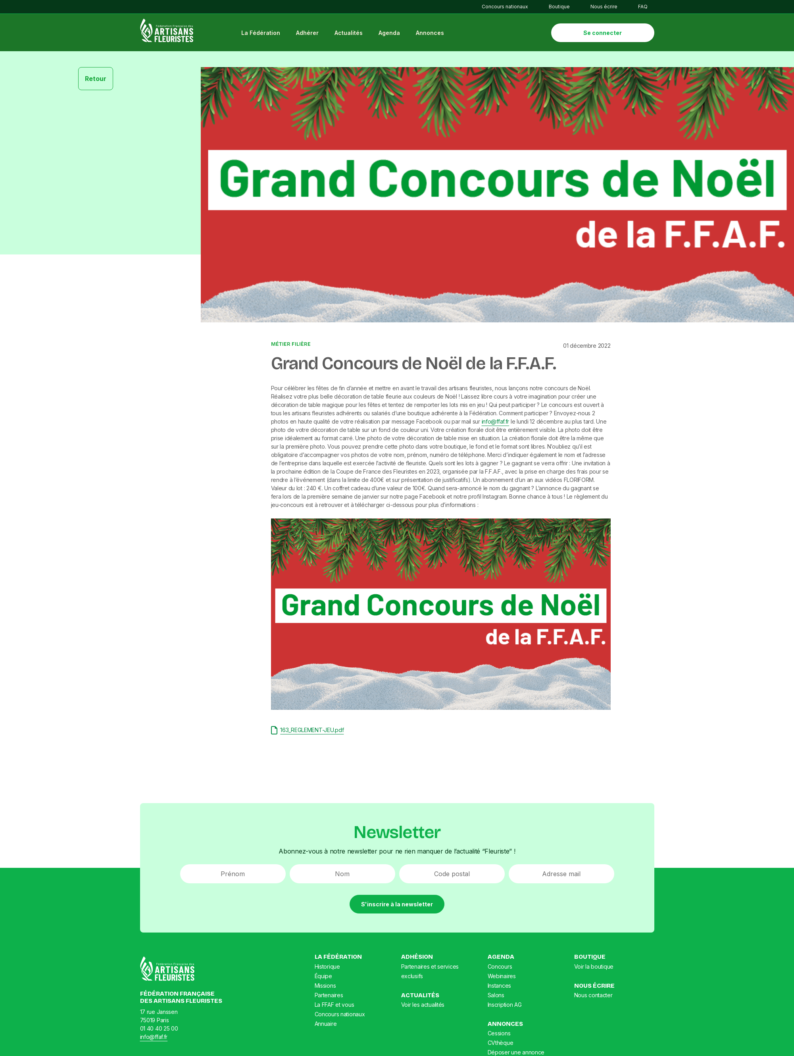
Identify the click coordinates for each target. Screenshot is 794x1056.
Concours (500, 967)
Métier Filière (291, 345)
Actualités (350, 33)
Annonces (431, 33)
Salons (496, 995)
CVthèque (500, 1043)
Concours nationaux (505, 7)
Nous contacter (593, 995)
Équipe (323, 976)
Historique (327, 967)
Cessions (499, 1034)
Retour (95, 79)
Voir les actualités (423, 1005)
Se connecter (602, 33)
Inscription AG (505, 1005)
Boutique (559, 7)
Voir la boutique (594, 967)
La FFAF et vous (334, 1005)
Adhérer (308, 33)
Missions (325, 986)
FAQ (643, 7)
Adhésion (417, 957)
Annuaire (326, 1024)
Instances (499, 986)
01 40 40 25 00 (159, 1028)
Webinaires (502, 976)
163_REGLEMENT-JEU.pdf (307, 730)
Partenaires (329, 995)
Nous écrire (603, 7)
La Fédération (261, 33)
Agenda (390, 33)
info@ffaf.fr (495, 422)
